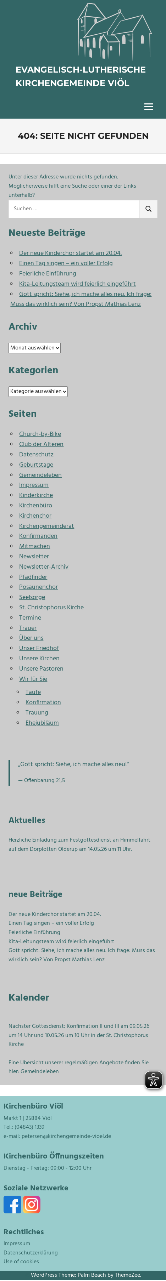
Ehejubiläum (42, 723)
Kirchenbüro (35, 506)
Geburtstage (36, 465)
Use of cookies (21, 1261)
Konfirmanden (38, 536)
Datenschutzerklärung (31, 1253)
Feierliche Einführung (47, 274)
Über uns (31, 638)
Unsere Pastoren (41, 669)
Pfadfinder (33, 577)
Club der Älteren (41, 444)
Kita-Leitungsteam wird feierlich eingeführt (77, 284)
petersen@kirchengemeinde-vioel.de (66, 1136)
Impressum (34, 485)
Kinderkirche (36, 495)
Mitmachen (34, 546)
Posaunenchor (38, 587)
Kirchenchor (35, 516)
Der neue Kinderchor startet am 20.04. (70, 253)
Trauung (37, 713)
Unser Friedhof (39, 648)
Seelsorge (32, 597)
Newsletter (34, 557)
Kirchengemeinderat (46, 526)
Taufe (33, 692)
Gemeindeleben (40, 475)
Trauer (28, 628)
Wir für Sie (33, 679)
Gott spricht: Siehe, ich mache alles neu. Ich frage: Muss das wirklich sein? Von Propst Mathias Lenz (80, 299)
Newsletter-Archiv (43, 567)
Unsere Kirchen (39, 659)
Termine (30, 618)
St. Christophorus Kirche (51, 608)
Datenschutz (36, 455)
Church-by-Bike (40, 434)
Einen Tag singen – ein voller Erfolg (66, 263)
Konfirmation (43, 703)
